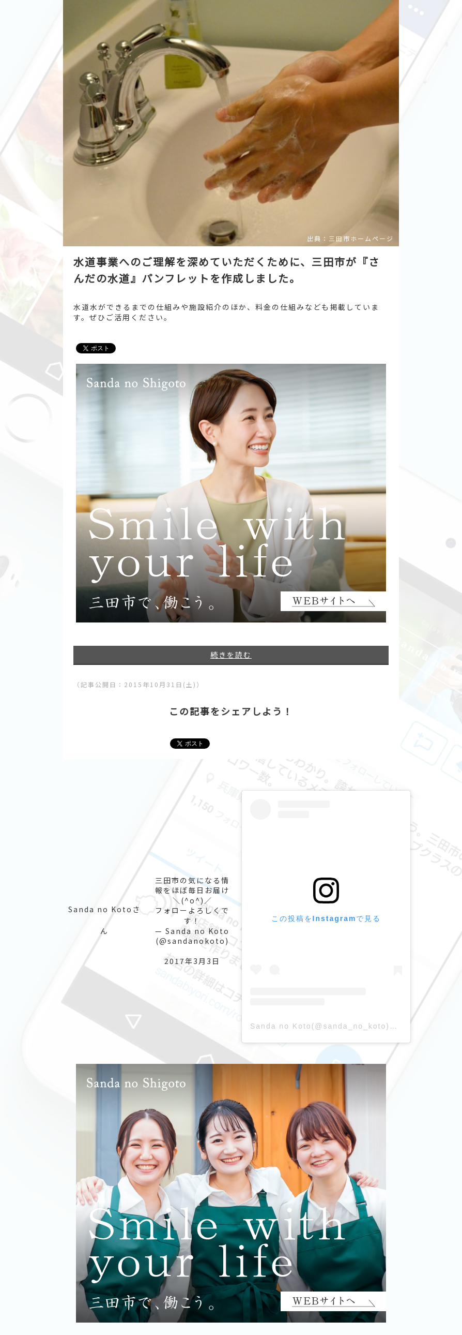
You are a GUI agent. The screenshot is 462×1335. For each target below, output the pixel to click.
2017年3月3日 (192, 961)
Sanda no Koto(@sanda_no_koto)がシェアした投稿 (353, 1026)
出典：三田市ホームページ (350, 238)
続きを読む (231, 654)
